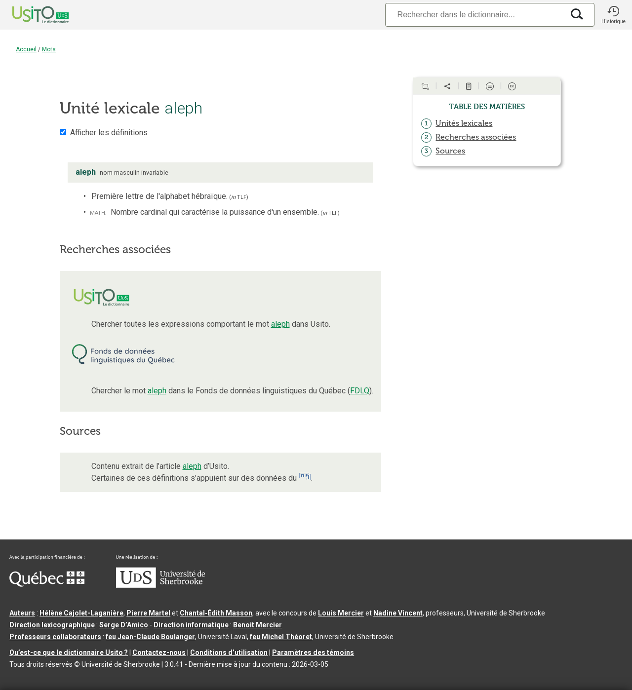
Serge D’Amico (123, 625)
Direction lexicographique (52, 625)
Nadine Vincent (398, 613)
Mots (49, 49)
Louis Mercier (341, 613)
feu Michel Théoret (281, 637)
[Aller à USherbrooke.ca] (160, 585)
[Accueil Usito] (29, 15)
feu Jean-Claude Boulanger (150, 637)
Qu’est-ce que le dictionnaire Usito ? (68, 652)
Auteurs (22, 613)
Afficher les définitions (109, 132)
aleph (280, 324)
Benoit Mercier (257, 625)
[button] (613, 15)
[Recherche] (474, 14)
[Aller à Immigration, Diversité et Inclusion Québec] (46, 584)
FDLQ (359, 390)
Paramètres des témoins (313, 652)
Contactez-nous (159, 652)
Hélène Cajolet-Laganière (81, 613)
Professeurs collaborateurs (55, 637)
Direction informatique (191, 625)
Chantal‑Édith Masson (216, 613)
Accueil (26, 49)
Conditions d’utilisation (229, 652)
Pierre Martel (148, 613)
